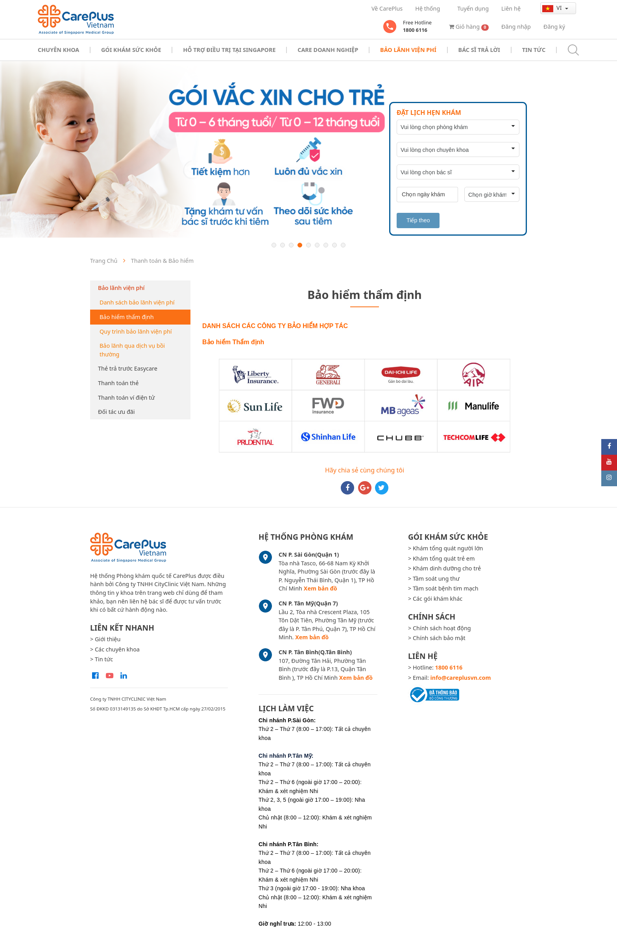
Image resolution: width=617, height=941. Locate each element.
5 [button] (308, 245)
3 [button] (291, 245)
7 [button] (325, 245)
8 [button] (334, 245)
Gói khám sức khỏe (131, 50)
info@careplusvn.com (460, 677)
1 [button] (274, 245)
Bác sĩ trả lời (479, 50)
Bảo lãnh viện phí (121, 288)
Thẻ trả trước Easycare (127, 368)
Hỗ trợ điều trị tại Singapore (229, 50)
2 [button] (282, 245)
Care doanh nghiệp (327, 50)
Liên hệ (511, 8)
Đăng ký (554, 26)
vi (552, 8)
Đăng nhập (516, 26)
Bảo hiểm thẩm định (127, 317)
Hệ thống (427, 8)
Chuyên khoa (58, 50)
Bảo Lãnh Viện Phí (408, 50)
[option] (308, 149)
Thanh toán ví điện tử (126, 397)
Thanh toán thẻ (118, 383)
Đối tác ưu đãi (116, 411)
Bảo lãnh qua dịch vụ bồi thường (132, 350)
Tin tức (533, 50)
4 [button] (299, 245)
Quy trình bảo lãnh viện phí (136, 331)
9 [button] (343, 245)
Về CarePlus (387, 8)
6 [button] (317, 245)
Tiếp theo (418, 220)
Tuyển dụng (473, 8)
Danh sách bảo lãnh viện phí (137, 302)
